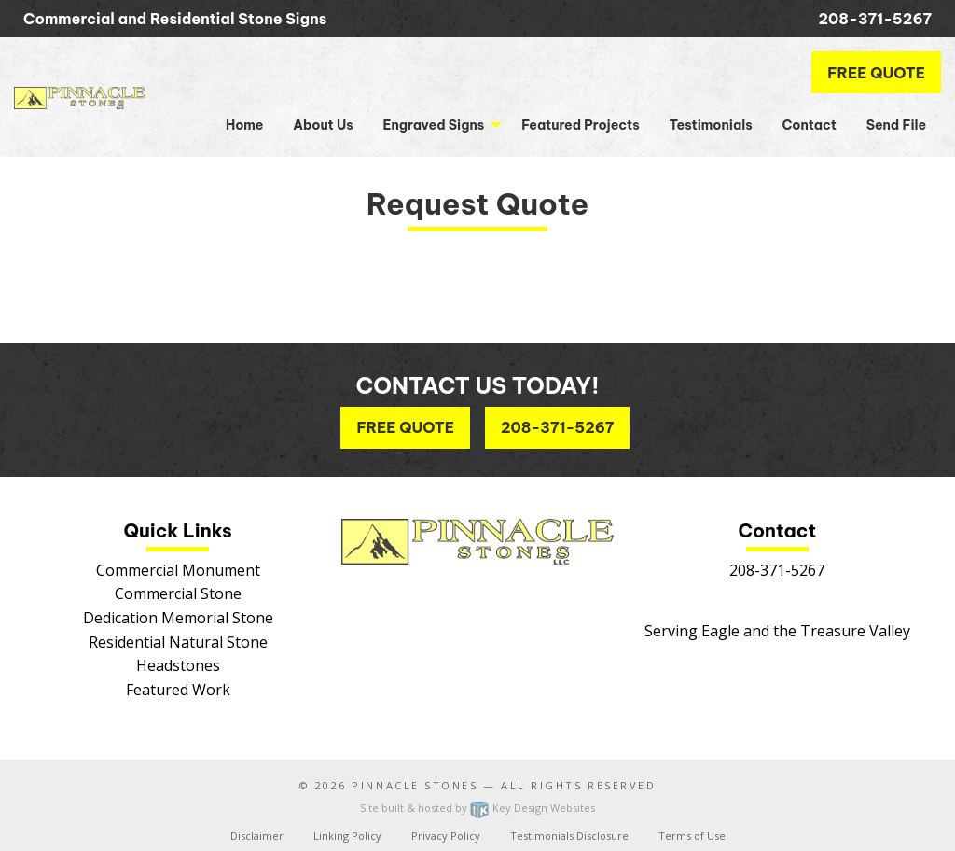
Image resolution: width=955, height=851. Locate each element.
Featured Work (178, 689)
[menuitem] (437, 125)
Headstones (178, 665)
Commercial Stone (178, 593)
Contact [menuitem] (809, 125)
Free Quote (876, 72)
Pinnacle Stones (415, 785)
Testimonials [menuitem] (710, 125)
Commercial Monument (178, 570)
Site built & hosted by (477, 808)
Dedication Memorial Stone (178, 617)
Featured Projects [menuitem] (580, 125)
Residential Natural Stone (178, 642)
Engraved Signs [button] (433, 125)
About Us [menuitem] (323, 125)
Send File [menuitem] (896, 125)
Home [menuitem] (244, 125)
